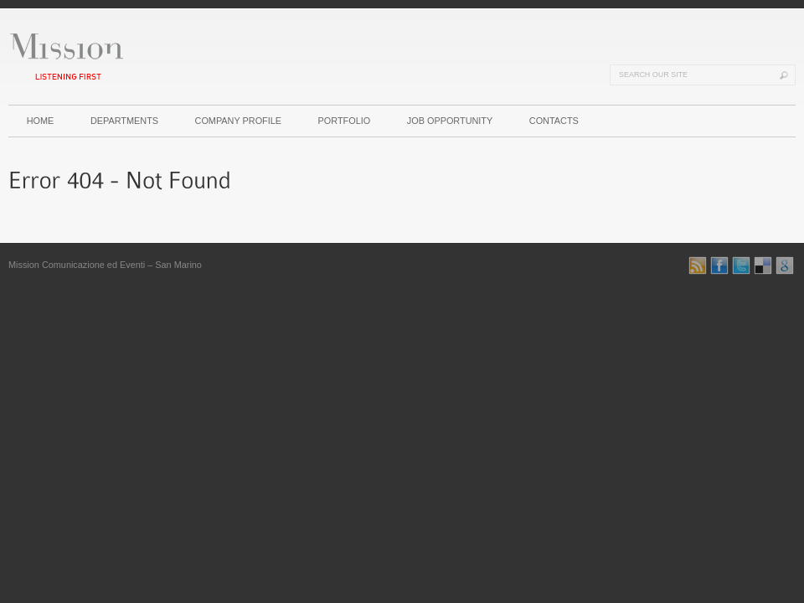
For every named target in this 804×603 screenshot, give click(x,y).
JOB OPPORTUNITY (450, 121)
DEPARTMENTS (124, 121)
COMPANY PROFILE (238, 121)
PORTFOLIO (344, 121)
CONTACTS (554, 121)
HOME (40, 121)
